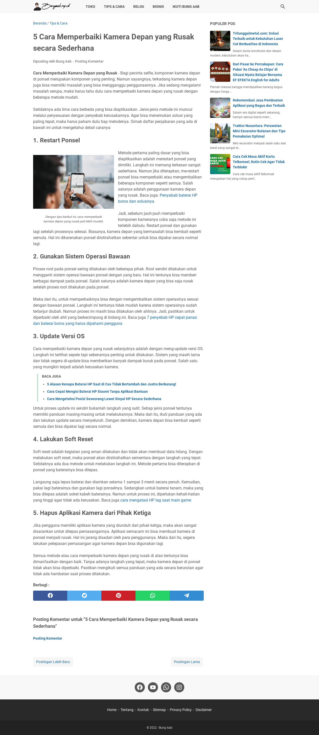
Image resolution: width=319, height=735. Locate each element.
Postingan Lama (187, 662)
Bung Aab (165, 727)
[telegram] (187, 596)
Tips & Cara (114, 7)
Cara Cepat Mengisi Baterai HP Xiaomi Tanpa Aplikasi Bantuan (97, 391)
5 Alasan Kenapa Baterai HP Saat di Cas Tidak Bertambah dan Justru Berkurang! (111, 384)
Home (112, 710)
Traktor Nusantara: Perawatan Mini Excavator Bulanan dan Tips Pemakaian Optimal (259, 131)
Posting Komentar (89, 61)
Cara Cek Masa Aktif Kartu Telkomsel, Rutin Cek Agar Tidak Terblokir (259, 161)
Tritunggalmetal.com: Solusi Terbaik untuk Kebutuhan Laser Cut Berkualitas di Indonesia (258, 38)
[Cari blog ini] (283, 7)
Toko (90, 7)
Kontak (143, 710)
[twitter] (84, 596)
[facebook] (50, 596)
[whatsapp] (152, 596)
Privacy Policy (181, 710)
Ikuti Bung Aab (186, 7)
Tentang (127, 710)
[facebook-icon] (140, 687)
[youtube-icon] (153, 687)
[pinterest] (118, 596)
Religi (138, 7)
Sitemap (159, 710)
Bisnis (158, 7)
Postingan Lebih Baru (53, 662)
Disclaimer (204, 710)
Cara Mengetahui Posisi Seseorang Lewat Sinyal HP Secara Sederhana (104, 399)
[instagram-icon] (179, 687)
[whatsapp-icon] (166, 687)
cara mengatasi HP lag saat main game (155, 500)
